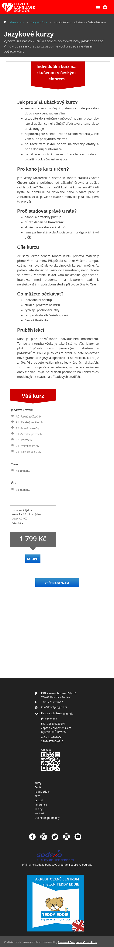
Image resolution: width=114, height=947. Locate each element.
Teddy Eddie (42, 791)
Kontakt (39, 813)
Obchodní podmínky (47, 817)
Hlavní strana (17, 22)
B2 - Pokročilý (24, 440)
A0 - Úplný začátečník (28, 416)
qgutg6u (68, 713)
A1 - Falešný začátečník (29, 422)
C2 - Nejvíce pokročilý (28, 451)
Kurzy (38, 783)
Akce (37, 796)
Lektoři (39, 800)
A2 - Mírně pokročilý (28, 428)
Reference (41, 804)
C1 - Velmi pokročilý (27, 446)
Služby (39, 809)
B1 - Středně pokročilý (29, 434)
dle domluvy (23, 471)
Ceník (38, 787)
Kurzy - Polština (38, 22)
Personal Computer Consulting (77, 942)
